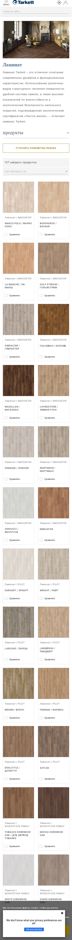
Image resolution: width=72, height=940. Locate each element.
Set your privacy (34, 929)
